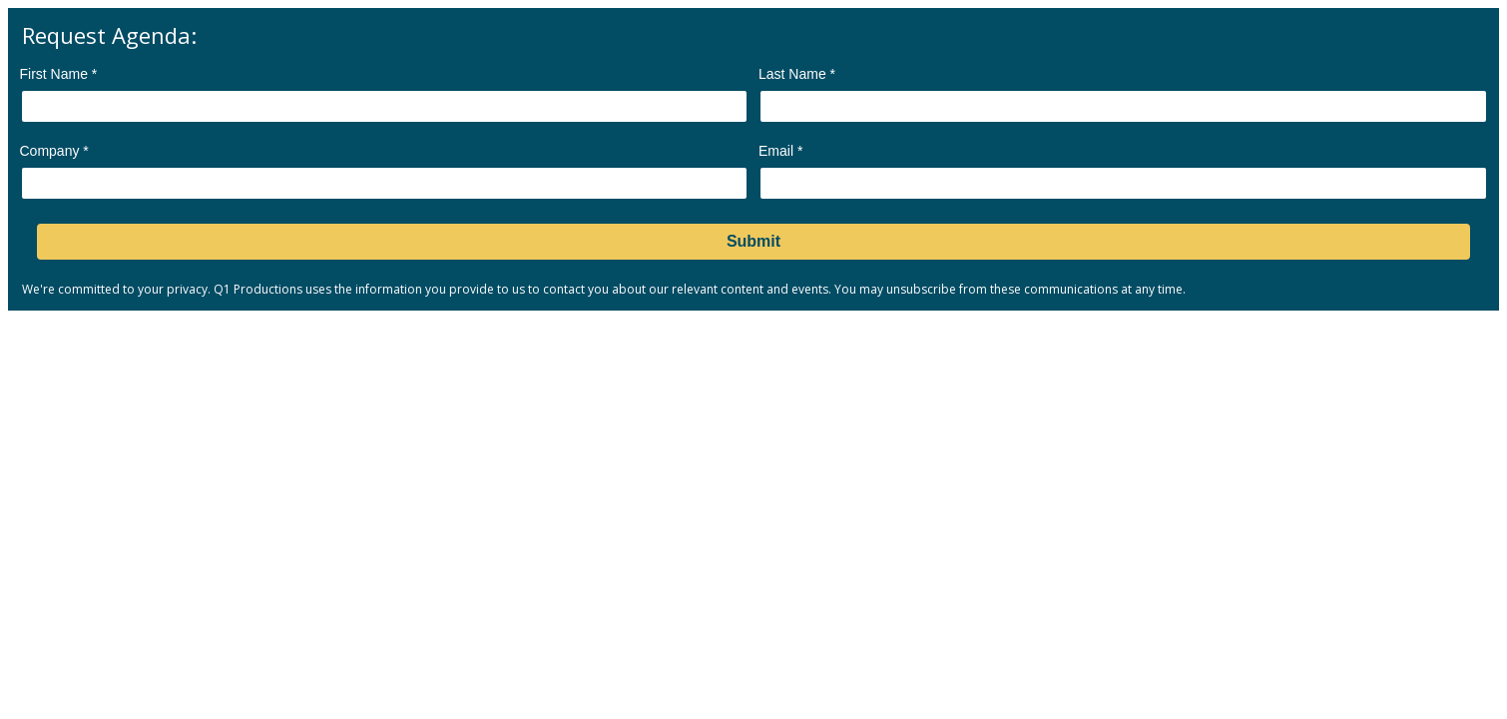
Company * (54, 151)
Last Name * (796, 74)
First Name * (59, 74)
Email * (780, 151)
